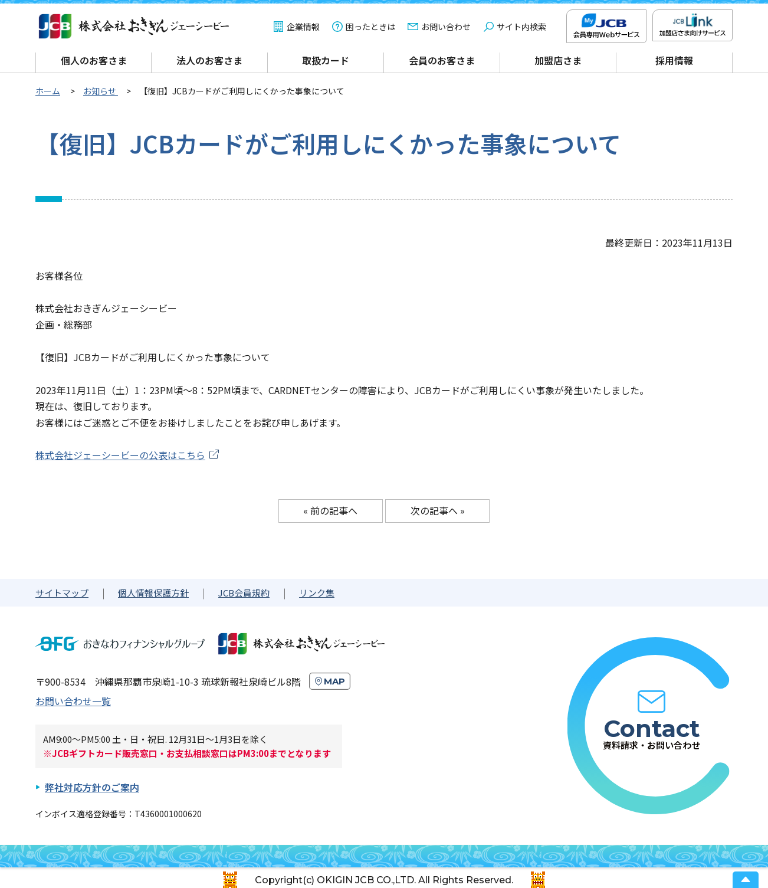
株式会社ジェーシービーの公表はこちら (120, 455)
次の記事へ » (438, 510)
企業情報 (303, 26)
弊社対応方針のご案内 (92, 787)
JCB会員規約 (244, 592)
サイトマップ (61, 592)
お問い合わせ (446, 26)
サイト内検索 (521, 26)
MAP (334, 681)
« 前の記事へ (330, 510)
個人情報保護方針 (153, 592)
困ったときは (370, 26)
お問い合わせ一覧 (73, 701)
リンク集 (316, 592)
